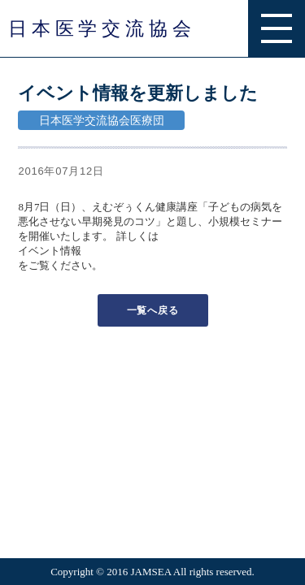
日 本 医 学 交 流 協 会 (99, 28)
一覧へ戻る (153, 310)
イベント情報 (49, 251)
